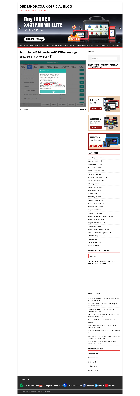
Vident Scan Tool (93, 245)
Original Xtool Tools (94, 226)
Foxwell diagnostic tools (96, 187)
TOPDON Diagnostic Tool (96, 236)
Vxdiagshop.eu (92, 366)
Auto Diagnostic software (96, 158)
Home (20, 45)
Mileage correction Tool (95, 200)
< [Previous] (19, 28)
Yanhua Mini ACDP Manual (84, 45)
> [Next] (120, 28)
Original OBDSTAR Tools (96, 219)
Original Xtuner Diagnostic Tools (98, 229)
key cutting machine (94, 197)
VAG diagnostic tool (94, 242)
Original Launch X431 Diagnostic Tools (100, 216)
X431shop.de (92, 362)
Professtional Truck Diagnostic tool (99, 232)
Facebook (93, 256)
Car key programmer (94, 174)
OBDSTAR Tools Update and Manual (62, 45)
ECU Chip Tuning (93, 184)
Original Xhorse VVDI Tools (96, 223)
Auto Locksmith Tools (95, 161)
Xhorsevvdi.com (93, 354)
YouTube (110, 386)
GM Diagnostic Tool (94, 190)
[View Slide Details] (70, 28)
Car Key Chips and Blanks (96, 171)
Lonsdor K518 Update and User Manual (36, 45)
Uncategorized (93, 239)
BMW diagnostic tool (95, 164)
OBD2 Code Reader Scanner (97, 203)
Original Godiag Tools (95, 213)
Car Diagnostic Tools (95, 167)
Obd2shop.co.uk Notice (95, 206)
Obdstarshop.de (93, 370)
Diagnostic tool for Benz (96, 180)
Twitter (101, 386)
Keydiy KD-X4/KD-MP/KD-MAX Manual (107, 45)
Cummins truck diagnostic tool (98, 177)
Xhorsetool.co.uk (93, 358)
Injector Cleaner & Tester (96, 193)
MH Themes (46, 391)
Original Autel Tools (94, 210)
